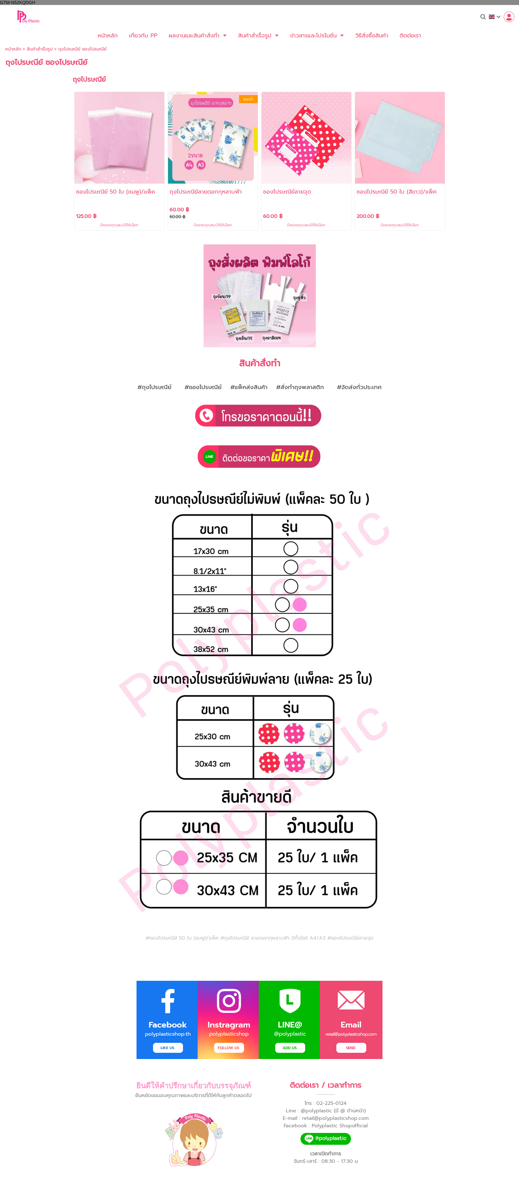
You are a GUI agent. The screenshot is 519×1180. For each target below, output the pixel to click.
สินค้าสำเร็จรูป (40, 49)
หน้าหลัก (13, 49)
